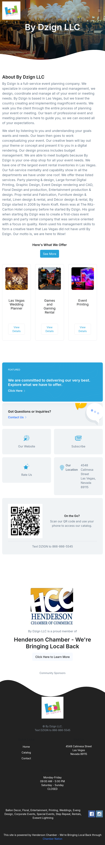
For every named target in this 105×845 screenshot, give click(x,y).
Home (26, 746)
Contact (26, 758)
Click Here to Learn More (52, 657)
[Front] (12, 10)
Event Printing (83, 302)
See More (49, 254)
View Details (16, 329)
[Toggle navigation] (99, 10)
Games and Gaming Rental (49, 306)
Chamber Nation (52, 838)
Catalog (26, 752)
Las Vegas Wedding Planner (17, 304)
